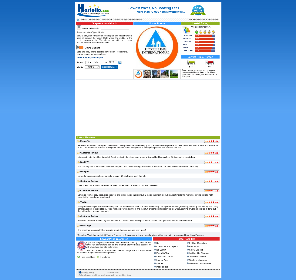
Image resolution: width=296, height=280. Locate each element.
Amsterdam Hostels (111, 20)
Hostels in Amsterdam (208, 20)
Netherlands (94, 20)
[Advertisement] (148, 107)
